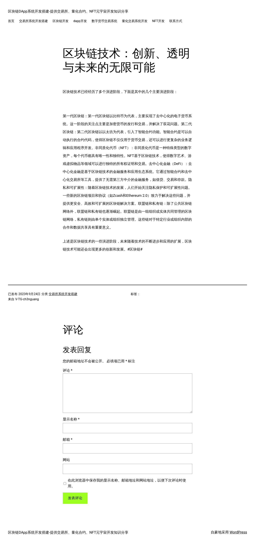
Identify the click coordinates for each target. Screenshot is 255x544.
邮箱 (67, 439)
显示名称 (71, 419)
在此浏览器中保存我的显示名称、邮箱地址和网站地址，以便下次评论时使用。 (127, 483)
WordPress (238, 532)
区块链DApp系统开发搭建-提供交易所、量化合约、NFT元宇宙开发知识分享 (68, 11)
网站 (66, 460)
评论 (67, 370)
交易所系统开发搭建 (63, 294)
